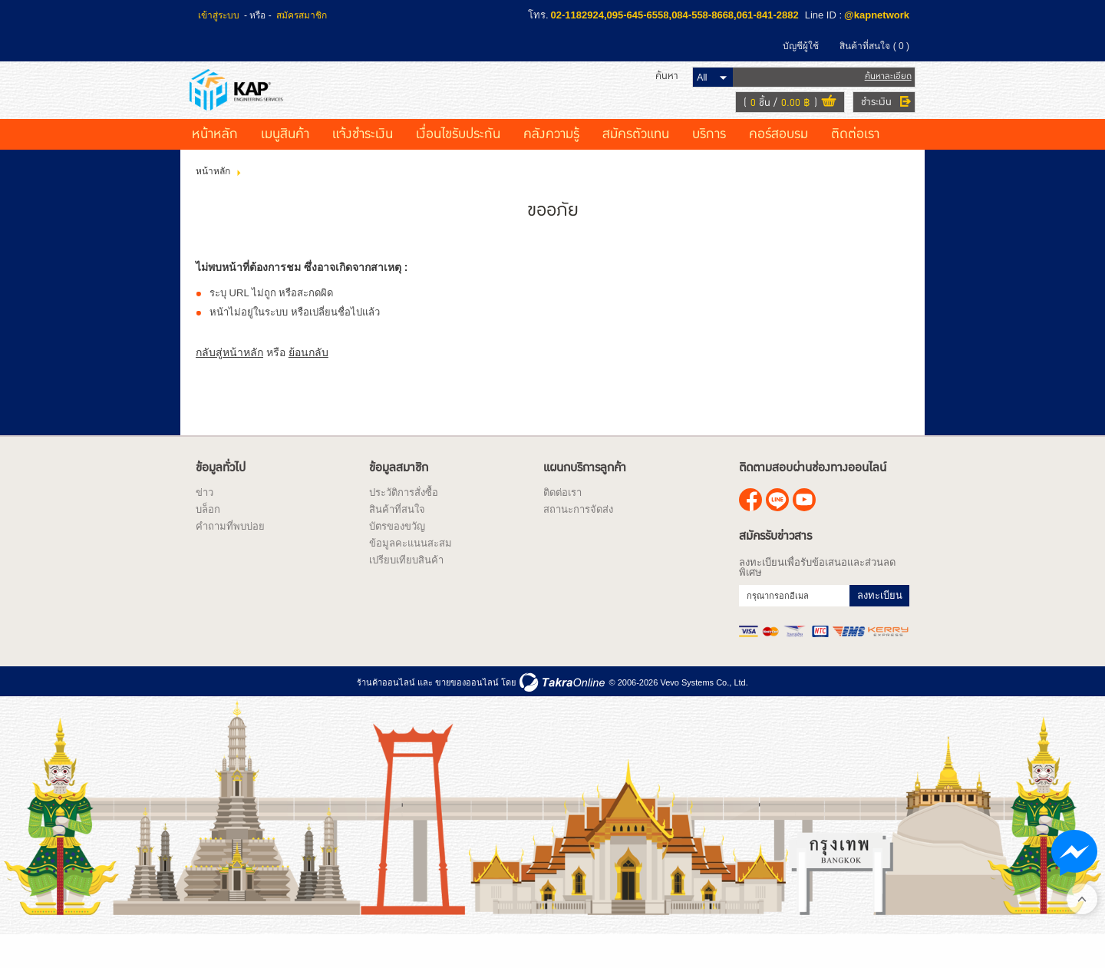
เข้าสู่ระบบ (218, 15)
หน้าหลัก (215, 165)
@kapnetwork (876, 15)
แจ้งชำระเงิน (362, 165)
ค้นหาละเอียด (882, 91)
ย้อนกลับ (308, 383)
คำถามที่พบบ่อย (230, 557)
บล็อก (208, 540)
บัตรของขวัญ (397, 557)
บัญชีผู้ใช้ (801, 46)
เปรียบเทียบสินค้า (406, 590)
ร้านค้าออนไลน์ (386, 714)
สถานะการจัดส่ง (578, 540)
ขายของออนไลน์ (467, 714)
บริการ (709, 165)
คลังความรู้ (551, 165)
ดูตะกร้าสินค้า (822, 118)
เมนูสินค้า (285, 165)
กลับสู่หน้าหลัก (229, 383)
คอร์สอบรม (778, 165)
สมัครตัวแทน (635, 165)
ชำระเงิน (870, 117)
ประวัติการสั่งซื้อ (403, 523)
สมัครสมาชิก (301, 15)
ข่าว (204, 523)
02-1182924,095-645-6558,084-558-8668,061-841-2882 (675, 15)
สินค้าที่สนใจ (874, 46)
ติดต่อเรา (855, 165)
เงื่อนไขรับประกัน (458, 165)
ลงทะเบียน (879, 626)
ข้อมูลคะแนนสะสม (410, 574)
